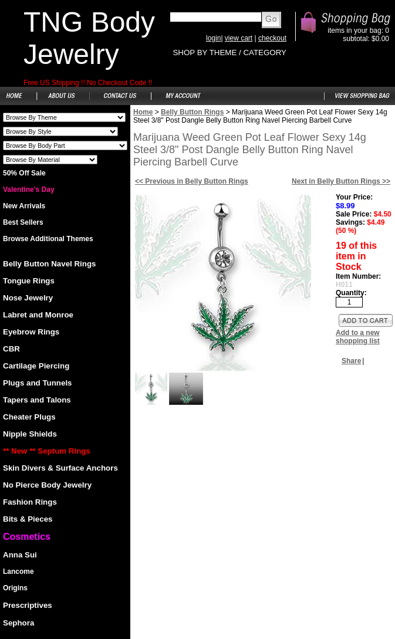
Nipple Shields (30, 434)
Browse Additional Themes (48, 239)
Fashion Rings (30, 502)
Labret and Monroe (38, 314)
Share (351, 361)
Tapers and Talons (37, 399)
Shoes (64, 117)
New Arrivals (24, 206)
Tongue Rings (29, 280)
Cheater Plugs (29, 417)
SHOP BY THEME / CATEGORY (229, 52)
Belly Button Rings (192, 112)
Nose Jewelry (28, 297)
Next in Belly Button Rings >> (341, 181)
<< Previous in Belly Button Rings (191, 181)
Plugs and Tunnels (37, 382)
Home (143, 112)
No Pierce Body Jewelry (47, 485)
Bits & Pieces (27, 519)
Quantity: (351, 293)
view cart (238, 38)
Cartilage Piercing (36, 365)
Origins (15, 588)
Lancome (18, 571)
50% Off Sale (24, 173)
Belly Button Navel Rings (49, 263)
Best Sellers (23, 222)
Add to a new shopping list (358, 337)
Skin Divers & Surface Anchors (60, 468)
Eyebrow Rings (31, 331)
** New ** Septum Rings (46, 451)
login (213, 38)
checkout (272, 38)
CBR (11, 348)
